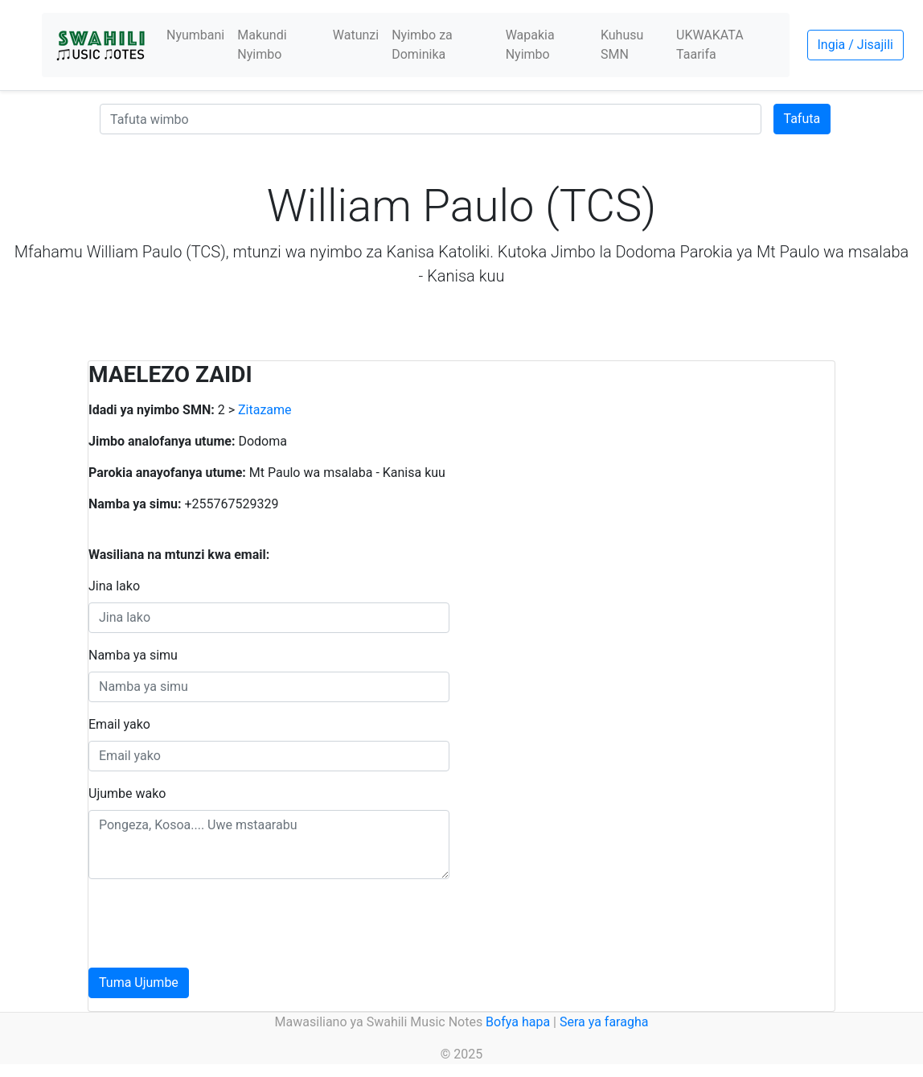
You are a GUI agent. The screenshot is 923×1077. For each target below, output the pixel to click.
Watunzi (356, 35)
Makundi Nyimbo (261, 44)
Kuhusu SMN (622, 44)
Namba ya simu (133, 655)
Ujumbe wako (127, 793)
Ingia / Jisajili (855, 44)
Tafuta (802, 118)
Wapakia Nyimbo (530, 44)
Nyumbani (195, 35)
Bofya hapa (518, 1022)
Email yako (119, 724)
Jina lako (114, 586)
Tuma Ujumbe (138, 982)
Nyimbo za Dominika (422, 44)
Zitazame (265, 409)
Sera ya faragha (604, 1022)
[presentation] (210, 923)
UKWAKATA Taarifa (710, 44)
